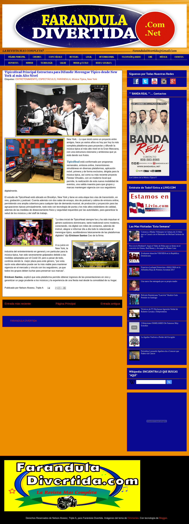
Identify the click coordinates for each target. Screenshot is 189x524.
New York (92, 79)
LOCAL (89, 57)
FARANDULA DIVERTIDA (23, 321)
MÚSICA (163, 57)
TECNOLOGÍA (46, 63)
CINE (150, 57)
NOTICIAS (74, 57)
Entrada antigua (110, 303)
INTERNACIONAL (106, 57)
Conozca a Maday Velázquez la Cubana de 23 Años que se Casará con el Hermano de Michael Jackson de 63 (162, 234)
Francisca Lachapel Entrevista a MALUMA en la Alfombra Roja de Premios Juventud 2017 (160, 268)
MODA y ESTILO (80, 63)
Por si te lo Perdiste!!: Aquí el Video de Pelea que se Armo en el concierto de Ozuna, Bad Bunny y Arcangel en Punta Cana (154, 247)
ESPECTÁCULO (55, 57)
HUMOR (29, 63)
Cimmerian (133, 518)
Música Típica (79, 79)
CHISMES (37, 57)
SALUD (63, 63)
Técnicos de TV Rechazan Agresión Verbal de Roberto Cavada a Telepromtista (159, 310)
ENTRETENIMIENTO (26, 79)
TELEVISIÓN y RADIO (131, 57)
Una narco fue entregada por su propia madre (159, 281)
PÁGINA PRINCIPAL (16, 57)
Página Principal (66, 303)
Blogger (163, 518)
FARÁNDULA (64, 79)
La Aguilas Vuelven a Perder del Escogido (158, 337)
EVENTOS (179, 57)
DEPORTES (13, 63)
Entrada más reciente (18, 303)
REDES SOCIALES (104, 63)
